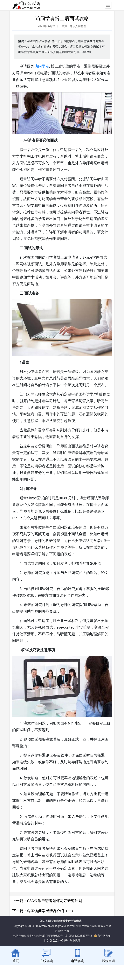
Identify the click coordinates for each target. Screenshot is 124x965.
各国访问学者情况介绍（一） (51, 911)
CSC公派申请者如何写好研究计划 (54, 900)
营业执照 (75, 940)
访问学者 (41, 66)
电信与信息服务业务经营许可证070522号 (38, 935)
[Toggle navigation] (108, 5)
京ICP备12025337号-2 (78, 935)
